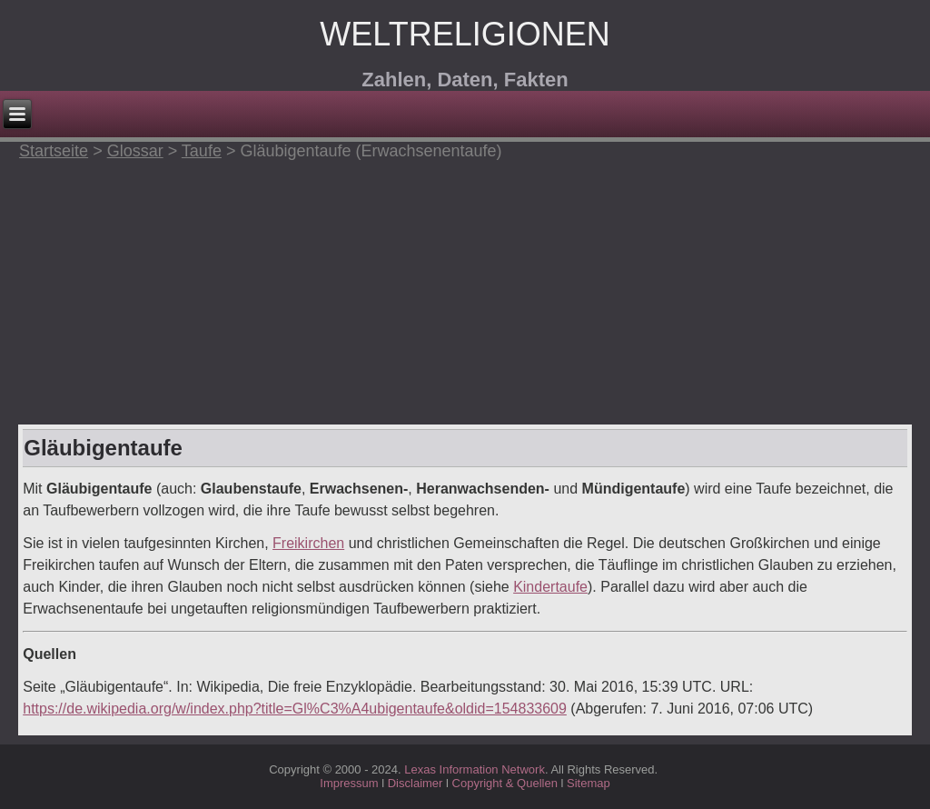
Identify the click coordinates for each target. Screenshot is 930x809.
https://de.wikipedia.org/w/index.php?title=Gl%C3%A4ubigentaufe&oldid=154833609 (295, 708)
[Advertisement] (465, 288)
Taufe (202, 151)
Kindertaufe (550, 586)
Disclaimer (415, 783)
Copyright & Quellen (506, 783)
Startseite (53, 151)
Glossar (135, 151)
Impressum (349, 783)
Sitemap (588, 783)
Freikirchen (308, 543)
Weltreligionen (464, 34)
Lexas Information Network (474, 769)
